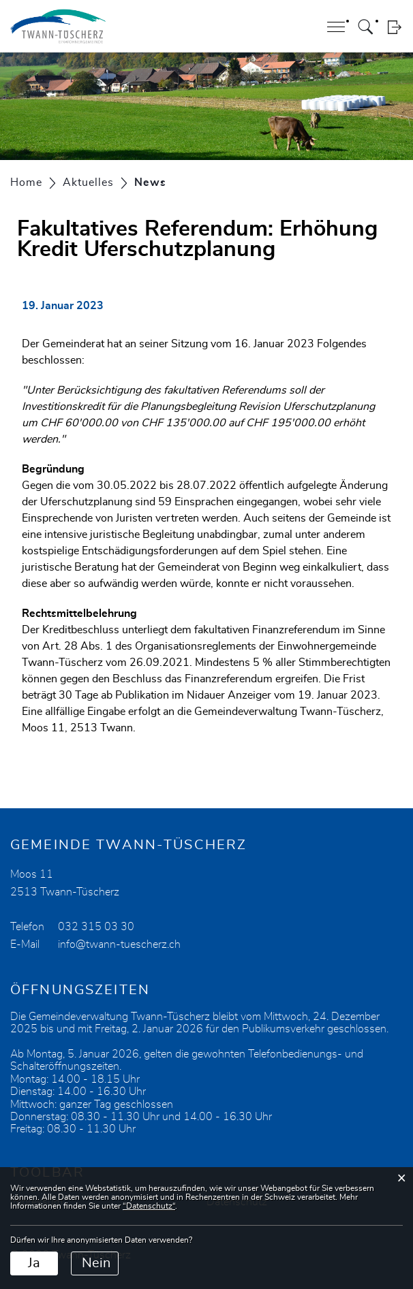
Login (394, 26)
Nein (96, 1263)
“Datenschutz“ (149, 1206)
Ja (34, 1263)
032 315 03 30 (96, 926)
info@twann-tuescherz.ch (119, 944)
